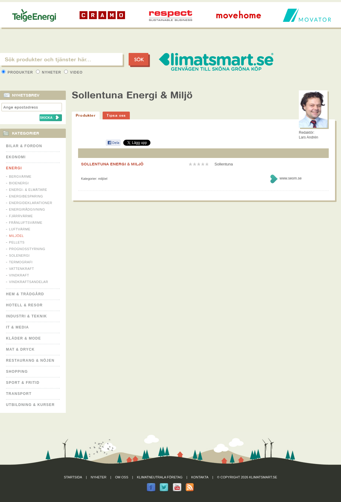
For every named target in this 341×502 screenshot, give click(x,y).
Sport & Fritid (22, 383)
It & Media (17, 327)
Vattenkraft (21, 268)
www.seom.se (290, 178)
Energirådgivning (27, 209)
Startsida (73, 477)
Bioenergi (19, 183)
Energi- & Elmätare (28, 189)
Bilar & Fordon (24, 146)
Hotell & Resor (24, 305)
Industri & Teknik (26, 316)
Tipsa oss (116, 115)
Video (73, 72)
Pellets (17, 242)
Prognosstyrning (27, 249)
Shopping (17, 371)
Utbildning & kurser (30, 405)
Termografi (21, 262)
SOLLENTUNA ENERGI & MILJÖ (112, 164)
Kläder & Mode (23, 338)
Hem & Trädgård (25, 294)
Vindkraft (19, 275)
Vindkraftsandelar (28, 282)
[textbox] (61, 59)
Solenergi (19, 255)
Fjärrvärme (21, 216)
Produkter (17, 72)
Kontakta (199, 477)
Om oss (121, 477)
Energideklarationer (30, 203)
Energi (14, 168)
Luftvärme (20, 229)
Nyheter (49, 72)
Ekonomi (16, 157)
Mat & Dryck (20, 349)
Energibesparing (26, 196)
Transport (18, 394)
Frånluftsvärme (25, 222)
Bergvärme (20, 176)
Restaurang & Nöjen (30, 360)
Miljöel (16, 236)
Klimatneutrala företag (159, 477)
